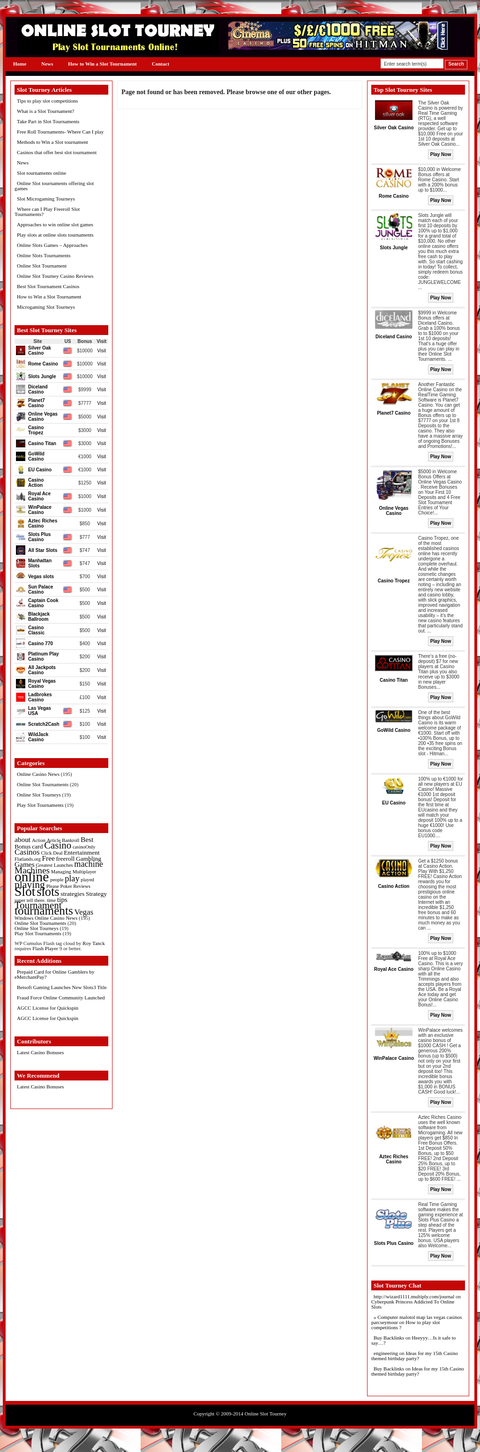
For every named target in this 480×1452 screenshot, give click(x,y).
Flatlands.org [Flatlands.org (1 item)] (28, 859)
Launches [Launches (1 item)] (63, 865)
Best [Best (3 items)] (87, 839)
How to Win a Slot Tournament (102, 64)
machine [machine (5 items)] (88, 864)
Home (19, 64)
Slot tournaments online (41, 173)
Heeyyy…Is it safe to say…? (413, 1340)
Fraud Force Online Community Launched (61, 997)
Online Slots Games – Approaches (52, 245)
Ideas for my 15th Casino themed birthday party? (414, 1355)
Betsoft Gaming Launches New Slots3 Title (62, 987)
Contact (160, 64)
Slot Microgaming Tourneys (46, 198)
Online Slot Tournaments (42, 784)
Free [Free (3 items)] (48, 858)
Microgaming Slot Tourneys (46, 307)
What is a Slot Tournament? (45, 111)
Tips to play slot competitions (47, 101)
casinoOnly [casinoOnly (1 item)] (84, 846)
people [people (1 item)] (56, 879)
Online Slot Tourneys (39, 794)
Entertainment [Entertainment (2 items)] (81, 852)
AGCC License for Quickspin (47, 1008)
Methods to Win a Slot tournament (52, 142)
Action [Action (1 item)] (38, 840)
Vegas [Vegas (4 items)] (84, 912)
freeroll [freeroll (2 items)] (65, 858)
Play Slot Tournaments (40, 805)
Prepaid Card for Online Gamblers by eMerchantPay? (54, 974)
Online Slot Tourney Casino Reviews (55, 276)
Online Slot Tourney (265, 1413)
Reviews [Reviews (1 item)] (81, 886)
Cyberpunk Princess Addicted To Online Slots (412, 1304)
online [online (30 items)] (32, 876)
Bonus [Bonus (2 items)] (22, 846)
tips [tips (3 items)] (62, 899)
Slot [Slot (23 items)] (25, 891)
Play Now (440, 154)
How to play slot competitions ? (405, 1324)
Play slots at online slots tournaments (55, 235)
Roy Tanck (93, 943)
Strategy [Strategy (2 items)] (96, 893)
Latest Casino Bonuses (40, 1052)
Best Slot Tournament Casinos (48, 286)
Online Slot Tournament (42, 265)
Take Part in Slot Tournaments (48, 121)
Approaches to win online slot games (55, 224)
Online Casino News (38, 774)
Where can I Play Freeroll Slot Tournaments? (47, 211)
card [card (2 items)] (37, 846)
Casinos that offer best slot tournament (57, 152)
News (47, 64)
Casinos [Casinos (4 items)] (27, 852)
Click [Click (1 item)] (46, 853)
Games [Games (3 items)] (25, 864)
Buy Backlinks (389, 1337)
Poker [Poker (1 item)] (66, 886)
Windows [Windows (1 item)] (24, 918)
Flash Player (45, 948)
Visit (101, 350)
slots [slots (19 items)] (48, 892)
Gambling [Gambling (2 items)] (88, 858)
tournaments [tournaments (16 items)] (44, 910)
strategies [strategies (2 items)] (72, 893)
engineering (386, 1353)
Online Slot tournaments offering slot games (54, 185)
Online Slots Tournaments (44, 255)
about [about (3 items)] (22, 839)
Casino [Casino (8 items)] (57, 845)
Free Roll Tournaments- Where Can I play (60, 131)
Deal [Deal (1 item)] (57, 853)
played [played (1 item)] (87, 879)
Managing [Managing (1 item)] (61, 871)
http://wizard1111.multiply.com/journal (414, 1296)
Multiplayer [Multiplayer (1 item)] (84, 871)
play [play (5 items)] (72, 878)
